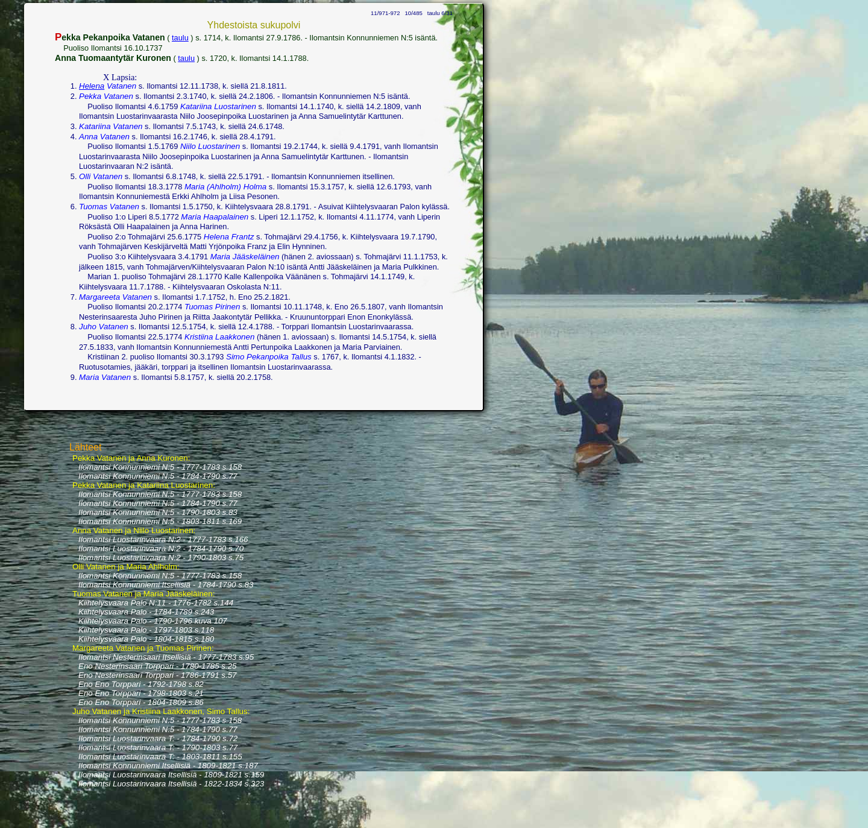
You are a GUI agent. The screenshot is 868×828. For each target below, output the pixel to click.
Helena (91, 85)
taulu (180, 37)
